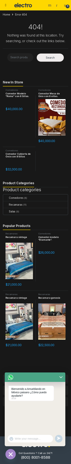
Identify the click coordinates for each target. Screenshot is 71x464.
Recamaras (13, 204)
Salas (9, 211)
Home (6, 14)
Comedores (11, 90)
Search (50, 5)
